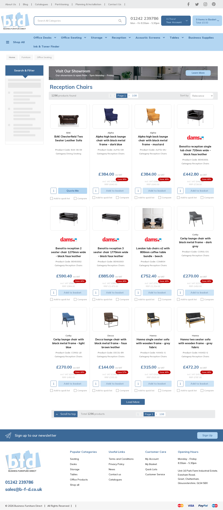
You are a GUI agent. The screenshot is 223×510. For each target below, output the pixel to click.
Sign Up (207, 435)
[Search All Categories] (80, 20)
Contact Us (114, 4)
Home (12, 57)
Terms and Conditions (121, 458)
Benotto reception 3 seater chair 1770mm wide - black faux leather (110, 252)
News (112, 469)
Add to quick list (60, 198)
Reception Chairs (116, 153)
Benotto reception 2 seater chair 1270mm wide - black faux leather (68, 252)
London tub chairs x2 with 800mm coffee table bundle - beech (153, 252)
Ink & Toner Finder (46, 46)
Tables (174, 37)
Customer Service (155, 474)
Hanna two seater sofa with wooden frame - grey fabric (195, 343)
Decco (110, 335)
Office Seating (71, 37)
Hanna (153, 335)
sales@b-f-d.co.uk (23, 489)
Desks (73, 464)
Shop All (19, 42)
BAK (68, 132)
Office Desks (42, 37)
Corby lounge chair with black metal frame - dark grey (195, 242)
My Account (152, 458)
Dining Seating (73, 153)
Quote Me (73, 190)
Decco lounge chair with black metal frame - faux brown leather (111, 343)
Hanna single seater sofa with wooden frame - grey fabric (153, 343)
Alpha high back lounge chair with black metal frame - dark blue (111, 140)
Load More (133, 402)
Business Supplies (201, 37)
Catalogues (41, 4)
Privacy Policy (116, 464)
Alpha (111, 132)
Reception (119, 37)
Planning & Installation (88, 4)
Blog (25, 4)
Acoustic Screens (148, 37)
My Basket (151, 464)
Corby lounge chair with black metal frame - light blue (68, 343)
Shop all (74, 484)
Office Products (79, 479)
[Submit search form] (120, 20)
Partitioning (62, 4)
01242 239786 (144, 18)
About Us (10, 4)
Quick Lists (151, 469)
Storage (96, 37)
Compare (80, 198)
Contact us (115, 474)
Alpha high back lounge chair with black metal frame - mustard (153, 140)
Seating (74, 458)
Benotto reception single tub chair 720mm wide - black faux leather (195, 150)
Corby (195, 234)
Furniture (26, 57)
